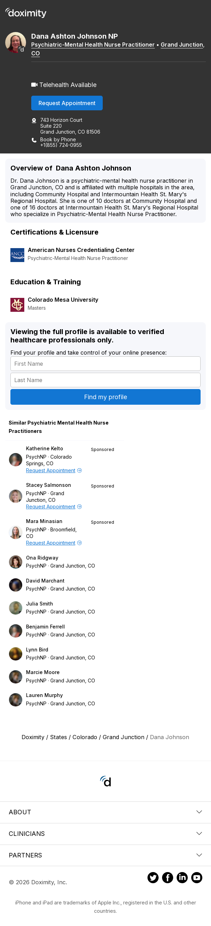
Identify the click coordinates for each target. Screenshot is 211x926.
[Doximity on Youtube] (196, 878)
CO (35, 53)
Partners (105, 855)
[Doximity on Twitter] (153, 878)
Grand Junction (182, 44)
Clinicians (105, 833)
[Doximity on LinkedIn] (182, 878)
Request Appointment (67, 103)
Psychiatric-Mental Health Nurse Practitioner (93, 44)
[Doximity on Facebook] (167, 878)
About (105, 812)
